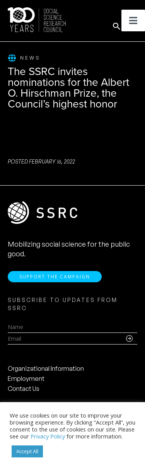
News (24, 58)
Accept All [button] (27, 451)
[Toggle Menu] (133, 20)
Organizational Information (46, 368)
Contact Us (23, 388)
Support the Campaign (54, 276)
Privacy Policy (48, 436)
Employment (26, 378)
